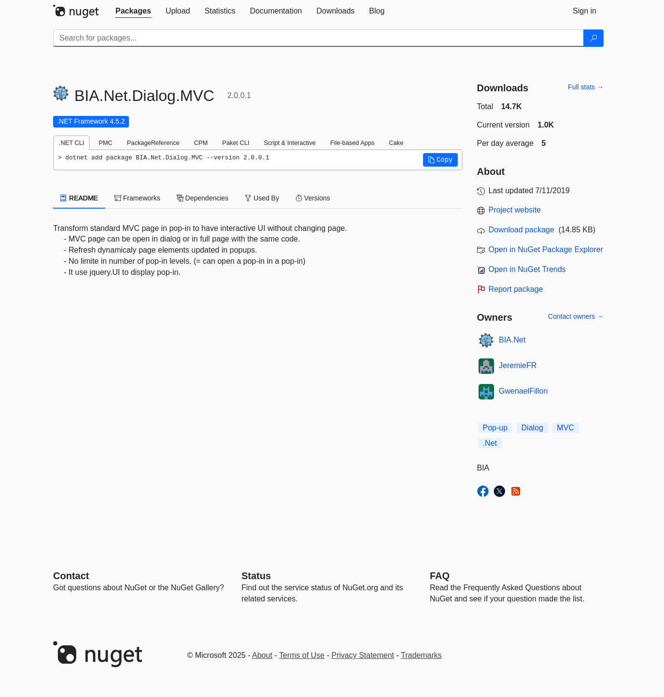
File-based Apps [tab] (352, 142)
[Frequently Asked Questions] (440, 575)
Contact (71, 575)
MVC (565, 428)
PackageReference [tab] (153, 142)
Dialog (532, 428)
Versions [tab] (313, 198)
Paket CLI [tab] (235, 142)
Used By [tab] (262, 198)
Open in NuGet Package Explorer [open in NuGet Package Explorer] (546, 249)
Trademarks (421, 655)
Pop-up (495, 428)
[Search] (593, 38)
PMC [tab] (105, 142)
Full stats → (586, 87)
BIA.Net (512, 340)
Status (256, 575)
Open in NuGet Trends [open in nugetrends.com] (527, 269)
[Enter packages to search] (318, 38)
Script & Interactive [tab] (289, 142)
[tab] (133, 11)
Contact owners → (576, 316)
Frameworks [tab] (137, 198)
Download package (521, 230)
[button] (440, 160)
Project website (515, 210)
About (262, 655)
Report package (516, 289)
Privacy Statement (362, 655)
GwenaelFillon (523, 391)
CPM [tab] (201, 142)
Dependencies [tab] (202, 198)
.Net (490, 443)
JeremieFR (518, 365)
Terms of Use (302, 655)
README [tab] (79, 198)
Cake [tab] (396, 142)
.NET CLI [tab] (71, 142)
